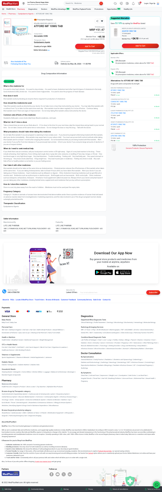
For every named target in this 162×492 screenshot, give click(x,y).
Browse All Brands (53, 300)
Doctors (44, 9)
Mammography (114, 330)
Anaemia (147, 340)
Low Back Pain (142, 375)
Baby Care (13, 322)
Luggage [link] (47, 372)
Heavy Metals (141, 345)
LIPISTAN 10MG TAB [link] (118, 136)
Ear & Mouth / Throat (8, 402)
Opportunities (113, 9)
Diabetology (137, 359)
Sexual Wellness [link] (58, 330)
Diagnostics (33, 9)
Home (4, 14)
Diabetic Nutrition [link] (23, 365)
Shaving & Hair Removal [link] (39, 333)
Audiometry (98, 333)
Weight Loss (113, 375)
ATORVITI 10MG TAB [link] (118, 124)
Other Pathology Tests (150, 343)
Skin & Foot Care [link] (45, 347)
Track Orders (40, 300)
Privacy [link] (90, 489)
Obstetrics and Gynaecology (123, 359)
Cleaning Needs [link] (7, 372)
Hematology (138, 322)
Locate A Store (24, 300)
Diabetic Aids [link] (35, 365)
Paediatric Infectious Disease (122, 365)
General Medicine (86, 359)
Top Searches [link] (41, 387)
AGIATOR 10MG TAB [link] (129, 31)
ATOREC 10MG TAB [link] (118, 90)
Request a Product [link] (19, 387)
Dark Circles (132, 375)
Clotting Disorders (114, 345)
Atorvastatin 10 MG (41, 36)
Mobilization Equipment (55, 413)
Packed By (59, 222)
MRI (82, 330)
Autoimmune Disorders (114, 348)
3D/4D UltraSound (102, 330)
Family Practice (98, 359)
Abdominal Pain (139, 378)
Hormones (39, 397)
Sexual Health (150, 378)
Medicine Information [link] (10, 384)
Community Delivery (84, 300)
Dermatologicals (22, 402)
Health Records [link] (7, 387)
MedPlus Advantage (60, 9)
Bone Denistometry (147, 330)
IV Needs (43, 413)
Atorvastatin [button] (9, 81)
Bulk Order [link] (8, 489)
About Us (5, 300)
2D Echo (136, 330)
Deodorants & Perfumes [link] (9, 333)
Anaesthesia (6, 413)
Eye (69, 400)
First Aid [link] (4, 347)
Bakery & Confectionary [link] (58, 372)
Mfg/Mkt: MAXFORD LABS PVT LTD (45, 23)
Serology (110, 322)
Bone (90, 343)
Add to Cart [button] (90, 46)
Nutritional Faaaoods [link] (31, 340)
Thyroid (133, 340)
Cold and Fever (94, 375)
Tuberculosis (137, 343)
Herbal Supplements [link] (37, 357)
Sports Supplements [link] (8, 357)
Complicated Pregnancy (144, 365)
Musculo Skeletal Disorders (90, 345)
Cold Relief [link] (20, 347)
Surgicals (5, 415)
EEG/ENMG (128, 330)
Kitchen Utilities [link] (37, 372)
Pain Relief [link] (12, 347)
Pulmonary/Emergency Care (18, 415)
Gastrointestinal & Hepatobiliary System (14, 394)
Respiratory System (62, 394)
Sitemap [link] (66, 489)
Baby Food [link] (5, 322)
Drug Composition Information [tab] (54, 73)
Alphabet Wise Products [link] (55, 387)
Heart (100, 340)
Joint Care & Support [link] (32, 347)
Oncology (5, 400)
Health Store (8, 9)
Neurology (112, 362)
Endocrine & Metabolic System (36, 400)
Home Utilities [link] (26, 372)
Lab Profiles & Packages (89, 340)
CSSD (24, 413)
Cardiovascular (16, 413)
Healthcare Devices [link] (8, 350)
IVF (134, 365)
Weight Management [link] (46, 340)
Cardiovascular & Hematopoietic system (42, 394)
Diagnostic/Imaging (34, 415)
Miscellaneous (54, 405)
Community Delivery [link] (37, 489)
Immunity (96, 343)
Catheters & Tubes (33, 413)
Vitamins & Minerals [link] (22, 357)
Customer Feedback (68, 300)
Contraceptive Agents (51, 397)
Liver (104, 340)
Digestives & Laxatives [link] (59, 347)
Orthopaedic (69, 413)
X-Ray (93, 330)
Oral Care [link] (25, 330)
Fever (153, 340)
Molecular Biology (149, 322)
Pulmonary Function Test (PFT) (143, 333)
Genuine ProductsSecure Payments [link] (139, 148)
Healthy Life (128, 9)
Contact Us (106, 300)
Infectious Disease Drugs (68, 397)
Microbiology (118, 322)
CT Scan (87, 330)
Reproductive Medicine (88, 365)
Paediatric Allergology (104, 365)
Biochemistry (128, 322)
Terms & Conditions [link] (153, 489)
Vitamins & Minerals (53, 400)
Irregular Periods (86, 378)
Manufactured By (9, 222)
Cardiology (104, 362)
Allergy (127, 340)
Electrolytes (149, 348)
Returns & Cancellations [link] (120, 489)
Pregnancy (125, 343)
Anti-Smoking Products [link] (23, 350)
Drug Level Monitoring (129, 345)
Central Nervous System (9, 397)
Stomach (126, 348)
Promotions (98, 9)
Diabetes (84, 343)
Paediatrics (108, 359)
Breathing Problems (114, 378)
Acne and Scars (128, 378)
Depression (104, 375)
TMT (122, 330)
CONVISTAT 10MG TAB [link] (119, 102)
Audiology (84, 368)
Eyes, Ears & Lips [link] (24, 333)
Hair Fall (104, 378)
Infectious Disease (87, 348)
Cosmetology (149, 362)
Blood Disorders (99, 348)
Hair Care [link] (33, 330)
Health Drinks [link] (6, 340)
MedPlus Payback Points (82, 9)
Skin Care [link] (5, 330)
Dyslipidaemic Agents (26, 14)
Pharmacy (21, 9)
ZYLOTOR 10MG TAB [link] (118, 113)
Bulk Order (97, 300)
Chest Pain (84, 375)
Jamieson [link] (48, 357)
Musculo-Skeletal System (27, 397)
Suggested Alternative (120, 18)
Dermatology (122, 362)
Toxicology (103, 345)
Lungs (110, 340)
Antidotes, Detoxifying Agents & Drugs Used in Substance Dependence (25, 405)
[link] (10, 3)
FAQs (12, 300)
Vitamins (140, 340)
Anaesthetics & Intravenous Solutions (41, 402)
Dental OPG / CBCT (87, 333)
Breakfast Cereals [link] (17, 340)
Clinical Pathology (86, 322)
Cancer (102, 343)
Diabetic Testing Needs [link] (9, 365)
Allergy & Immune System (62, 402)
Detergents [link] (17, 372)
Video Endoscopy (127, 333)
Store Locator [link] (31, 387)
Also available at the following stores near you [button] (21, 63)
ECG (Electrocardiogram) (111, 333)
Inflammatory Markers (137, 348)
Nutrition (64, 400)
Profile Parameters (100, 322)
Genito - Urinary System (17, 400)
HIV (131, 343)
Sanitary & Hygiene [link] (15, 330)
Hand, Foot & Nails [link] (54, 333)
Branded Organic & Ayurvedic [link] (11, 375)
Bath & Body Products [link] (44, 330)
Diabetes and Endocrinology (90, 362)
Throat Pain (96, 378)
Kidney (121, 340)
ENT (128, 362)
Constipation (123, 375)
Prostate (117, 343)
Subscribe (153, 292)
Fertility (115, 340)
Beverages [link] (71, 372)
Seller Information (42, 50)
